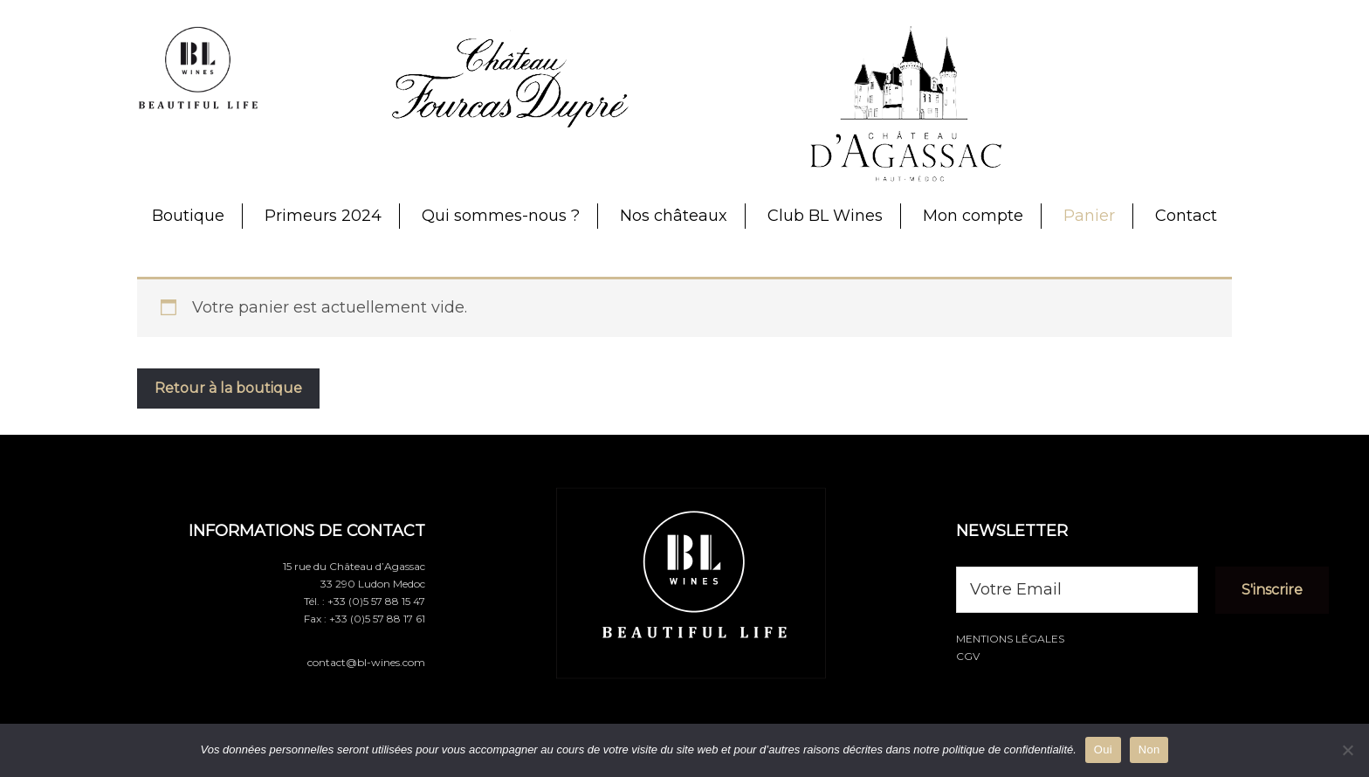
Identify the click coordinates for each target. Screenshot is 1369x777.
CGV (968, 656)
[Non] (1347, 750)
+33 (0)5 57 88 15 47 (376, 601)
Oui (1103, 749)
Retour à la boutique (228, 388)
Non (1149, 749)
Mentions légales (1010, 638)
